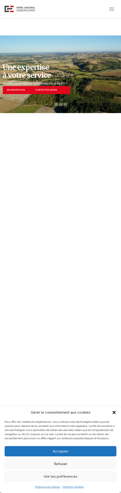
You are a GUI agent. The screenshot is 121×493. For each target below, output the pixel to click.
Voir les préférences (60, 476)
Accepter (60, 451)
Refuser (60, 464)
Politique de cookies (47, 486)
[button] (114, 412)
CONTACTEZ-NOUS (46, 90)
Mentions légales (73, 486)
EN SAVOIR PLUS (16, 90)
